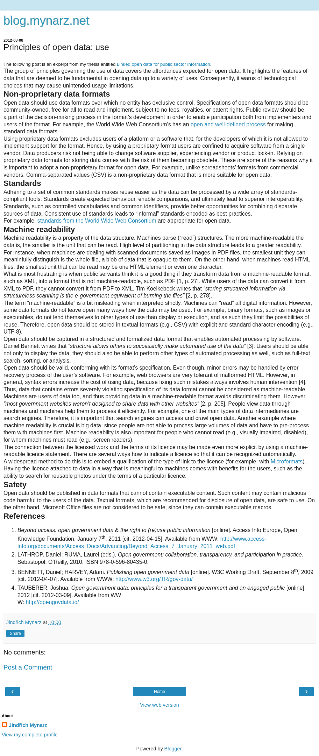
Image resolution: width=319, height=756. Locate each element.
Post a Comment (27, 667)
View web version (159, 705)
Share (15, 633)
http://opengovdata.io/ (52, 602)
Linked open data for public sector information (163, 64)
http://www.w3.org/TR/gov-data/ (154, 579)
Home (159, 691)
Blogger (173, 748)
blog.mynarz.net (46, 20)
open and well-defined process (228, 124)
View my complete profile (30, 734)
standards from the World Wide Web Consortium (96, 221)
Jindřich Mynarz (28, 725)
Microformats (287, 461)
